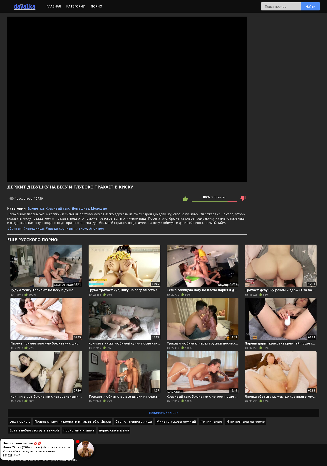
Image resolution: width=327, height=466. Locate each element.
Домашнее (80, 208)
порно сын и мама (114, 430)
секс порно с (20, 421)
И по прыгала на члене (245, 421)
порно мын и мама (78, 430)
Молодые (99, 208)
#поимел (96, 228)
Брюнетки (35, 208)
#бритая (14, 228)
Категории (75, 6)
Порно (96, 6)
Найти (310, 6)
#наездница (33, 228)
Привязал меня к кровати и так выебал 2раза (73, 421)
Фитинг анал (211, 421)
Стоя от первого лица (133, 421)
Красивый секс (58, 208)
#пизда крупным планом (66, 228)
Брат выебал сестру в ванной (34, 430)
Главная (54, 6)
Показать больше (163, 413)
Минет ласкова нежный (176, 421)
